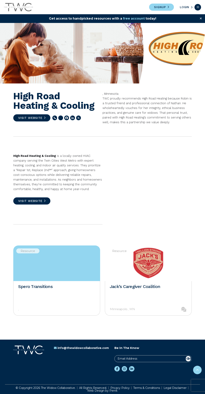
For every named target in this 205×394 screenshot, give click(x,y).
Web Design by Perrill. (102, 390)
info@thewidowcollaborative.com (81, 348)
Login (184, 7)
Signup (160, 7)
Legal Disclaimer (175, 388)
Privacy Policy (120, 388)
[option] (56, 280)
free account (134, 18)
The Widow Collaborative (18, 7)
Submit (188, 358)
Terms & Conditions (146, 388)
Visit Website (30, 118)
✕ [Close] (200, 18)
